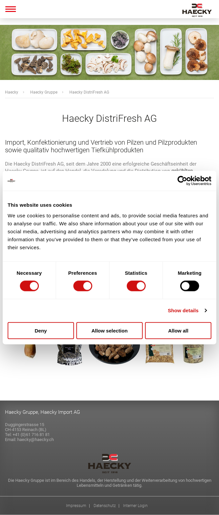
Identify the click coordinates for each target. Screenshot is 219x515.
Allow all (178, 330)
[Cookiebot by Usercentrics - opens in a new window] (182, 181)
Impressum (76, 506)
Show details (183, 310)
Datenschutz (105, 506)
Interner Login (135, 506)
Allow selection (109, 330)
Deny (41, 330)
